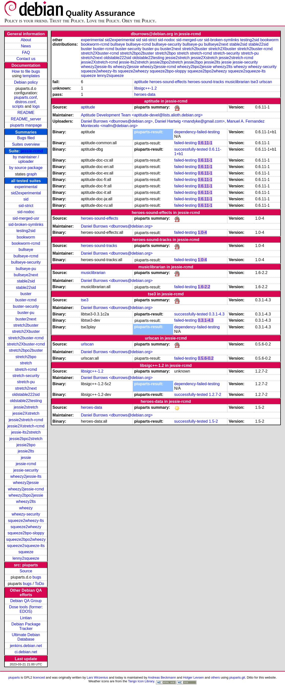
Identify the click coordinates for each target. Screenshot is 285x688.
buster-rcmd (25, 300)
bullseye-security (26, 262)
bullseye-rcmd (26, 256)
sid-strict (26, 206)
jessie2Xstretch (25, 413)
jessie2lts (26, 451)
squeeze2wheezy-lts (26, 520)
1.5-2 (213, 421)
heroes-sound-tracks (206, 82)
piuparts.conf (25, 97)
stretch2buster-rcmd (25, 338)
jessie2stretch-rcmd (26, 420)
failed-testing (185, 143)
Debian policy (26, 82)
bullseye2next (26, 275)
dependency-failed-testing (197, 132)
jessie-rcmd (32, 151)
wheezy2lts (26, 501)
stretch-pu (26, 382)
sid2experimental (26, 193)
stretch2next (26, 388)
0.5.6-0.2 (206, 358)
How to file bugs (26, 71)
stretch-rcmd (26, 369)
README (25, 112)
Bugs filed (25, 138)
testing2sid (25, 231)
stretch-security (25, 376)
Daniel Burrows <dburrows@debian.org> (117, 121)
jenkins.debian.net (26, 646)
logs (36, 106)
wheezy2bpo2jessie (26, 495)
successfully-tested (191, 149)
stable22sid (26, 287)
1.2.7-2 (215, 394)
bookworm (26, 237)
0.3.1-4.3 (216, 314)
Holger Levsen (193, 677)
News (26, 46)
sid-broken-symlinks (25, 224)
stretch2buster (25, 325)
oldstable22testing (26, 401)
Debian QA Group (25, 601)
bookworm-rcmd (26, 243)
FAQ (26, 52)
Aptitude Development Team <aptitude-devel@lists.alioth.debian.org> (142, 115)
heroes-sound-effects (168, 82)
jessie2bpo (25, 445)
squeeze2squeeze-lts (26, 546)
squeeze (25, 552)
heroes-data (144, 94)
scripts (18, 106)
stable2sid (26, 281)
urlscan (265, 82)
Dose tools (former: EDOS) (26, 609)
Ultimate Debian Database (26, 637)
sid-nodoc (25, 212)
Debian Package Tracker (25, 626)
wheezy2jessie (26, 483)
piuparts (14, 677)
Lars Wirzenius (97, 677)
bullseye (26, 249)
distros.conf (25, 102)
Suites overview (26, 144)
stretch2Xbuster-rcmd (26, 344)
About (26, 40)
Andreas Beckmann (162, 677)
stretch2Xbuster (26, 331)
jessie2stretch (26, 407)
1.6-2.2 (204, 287)
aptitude (141, 82)
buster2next (26, 319)
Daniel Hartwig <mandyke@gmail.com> (189, 121)
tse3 (254, 82)
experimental (26, 187)
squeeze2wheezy (26, 527)
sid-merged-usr (26, 218)
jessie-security (25, 470)
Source (26, 571)
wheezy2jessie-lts (25, 476)
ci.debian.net (26, 652)
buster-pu (26, 312)
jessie (26, 457)
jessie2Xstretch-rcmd (25, 426)
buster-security (26, 306)
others (215, 677)
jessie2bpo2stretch (25, 439)
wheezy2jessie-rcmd (26, 489)
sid (25, 199)
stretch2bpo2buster (26, 350)
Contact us (25, 59)
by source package (25, 168)
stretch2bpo (26, 357)
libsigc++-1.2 (145, 88)
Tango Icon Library (141, 681)
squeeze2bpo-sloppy (26, 533)
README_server (26, 119)
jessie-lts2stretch (26, 432)
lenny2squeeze (26, 558)
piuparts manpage (26, 125)
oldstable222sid (26, 394)
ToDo (39, 584)
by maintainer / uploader (26, 159)
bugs (36, 577)
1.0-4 (202, 232)
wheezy (25, 508)
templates (31, 76)
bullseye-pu (26, 269)
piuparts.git (237, 677)
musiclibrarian (237, 82)
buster (25, 294)
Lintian (26, 618)
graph (32, 174)
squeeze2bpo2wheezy (26, 539)
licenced (39, 677)
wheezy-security (26, 514)
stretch (26, 363)
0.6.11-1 (205, 143)
